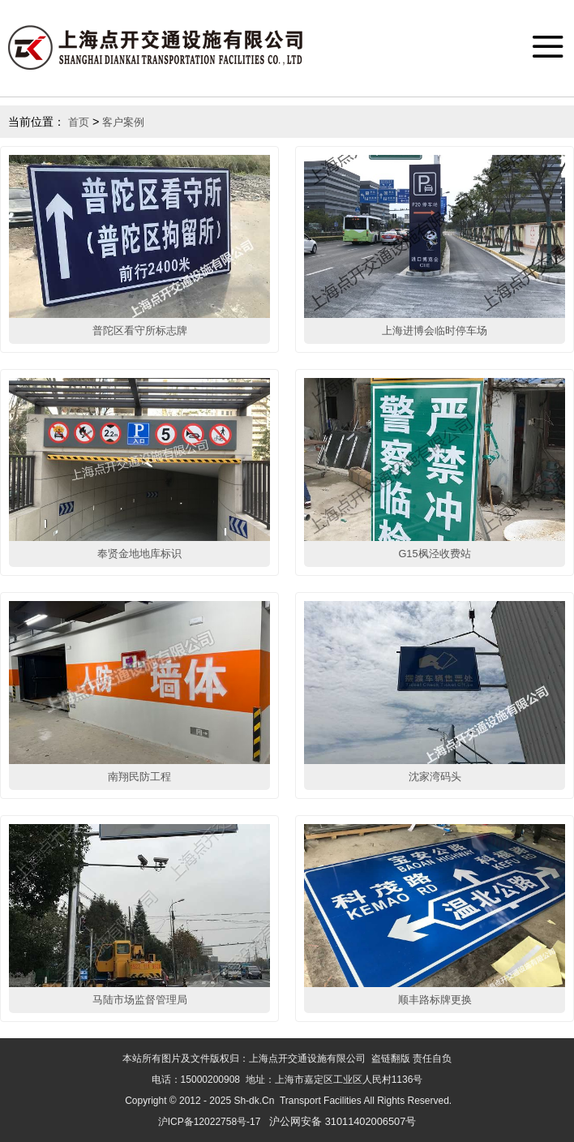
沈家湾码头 (435, 777)
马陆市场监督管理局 (139, 1000)
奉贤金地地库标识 (139, 553)
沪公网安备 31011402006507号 (342, 1121)
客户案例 (123, 122)
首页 (78, 122)
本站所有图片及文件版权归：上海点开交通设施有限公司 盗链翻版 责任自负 (287, 1058)
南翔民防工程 (139, 777)
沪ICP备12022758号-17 (209, 1121)
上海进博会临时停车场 (434, 330)
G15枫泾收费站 (434, 553)
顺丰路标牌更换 (435, 1000)
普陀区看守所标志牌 (139, 330)
